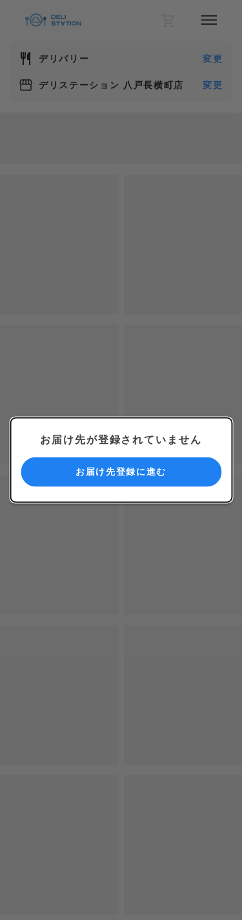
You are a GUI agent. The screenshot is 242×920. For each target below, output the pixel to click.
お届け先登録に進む (121, 471)
